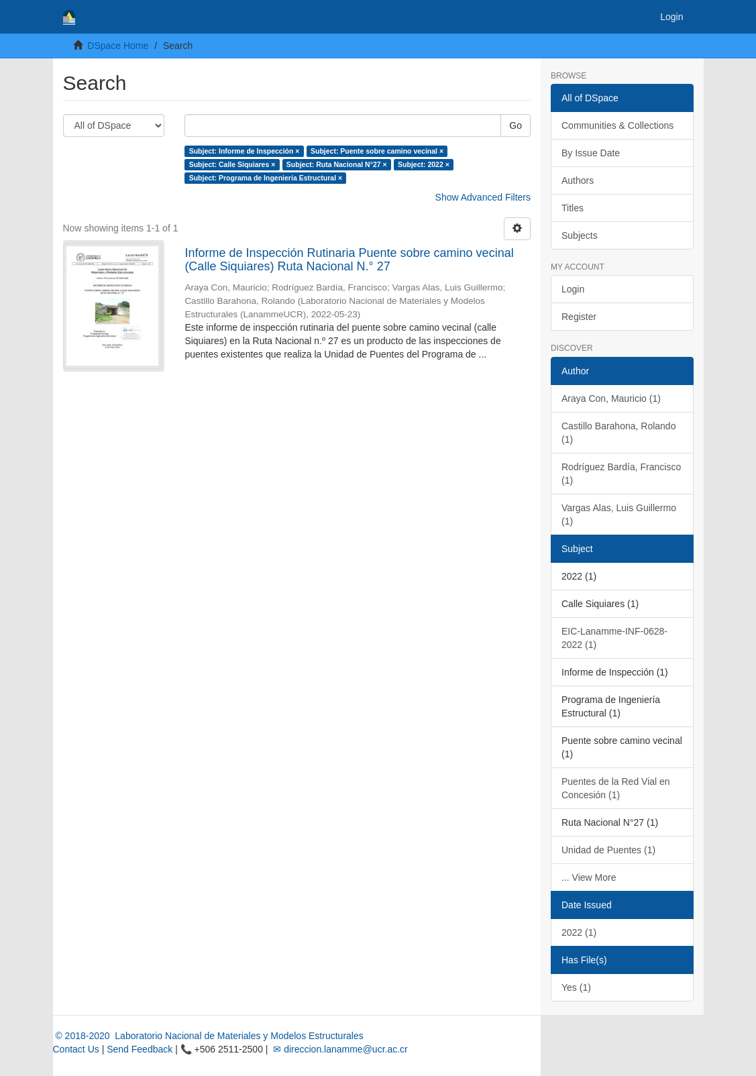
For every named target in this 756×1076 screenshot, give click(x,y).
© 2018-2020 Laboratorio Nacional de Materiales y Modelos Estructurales (208, 1035)
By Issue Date (590, 153)
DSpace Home (117, 45)
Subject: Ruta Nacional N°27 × (336, 164)
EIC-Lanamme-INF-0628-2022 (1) (614, 638)
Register (578, 316)
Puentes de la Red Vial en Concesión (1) (615, 788)
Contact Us (76, 1049)
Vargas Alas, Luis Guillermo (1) (618, 514)
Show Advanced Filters (483, 197)
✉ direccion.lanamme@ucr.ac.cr (338, 1049)
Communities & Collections (617, 125)
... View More (588, 877)
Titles (572, 208)
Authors (577, 180)
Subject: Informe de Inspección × (244, 151)
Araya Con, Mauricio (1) (611, 398)
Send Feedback (139, 1049)
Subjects (579, 235)
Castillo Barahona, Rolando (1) (618, 433)
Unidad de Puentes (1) (608, 850)
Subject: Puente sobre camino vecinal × (377, 151)
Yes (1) (576, 987)
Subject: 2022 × (423, 164)
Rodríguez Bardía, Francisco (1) (621, 474)
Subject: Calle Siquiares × (232, 164)
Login (572, 289)
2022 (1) (578, 932)
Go (515, 125)
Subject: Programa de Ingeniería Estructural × (265, 178)
